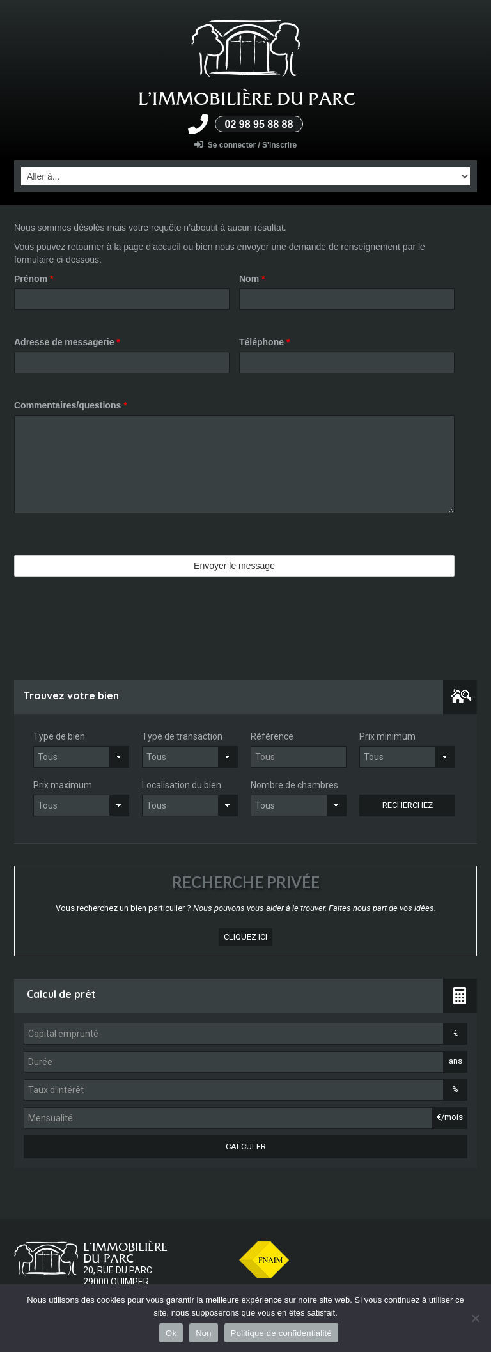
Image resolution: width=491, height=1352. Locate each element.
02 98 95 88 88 (259, 124)
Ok (171, 1333)
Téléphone (264, 342)
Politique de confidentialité (281, 1333)
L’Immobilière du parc (246, 98)
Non (204, 1333)
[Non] (475, 1318)
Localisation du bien (181, 785)
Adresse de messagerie (67, 342)
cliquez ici (245, 937)
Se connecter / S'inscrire (245, 145)
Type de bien (59, 736)
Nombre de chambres (294, 785)
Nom (252, 279)
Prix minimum (387, 736)
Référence (272, 736)
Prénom (33, 279)
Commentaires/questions (70, 405)
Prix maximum (62, 785)
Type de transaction (182, 736)
